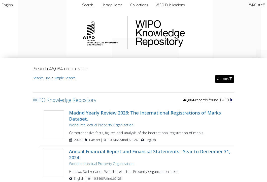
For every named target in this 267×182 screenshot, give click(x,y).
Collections (139, 5)
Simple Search (65, 78)
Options (224, 79)
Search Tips (42, 78)
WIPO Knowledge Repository (180, 32)
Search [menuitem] (87, 5)
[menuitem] (7, 5)
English (7, 5)
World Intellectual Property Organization (101, 125)
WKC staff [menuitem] (256, 5)
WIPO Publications (170, 5)
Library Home (112, 5)
